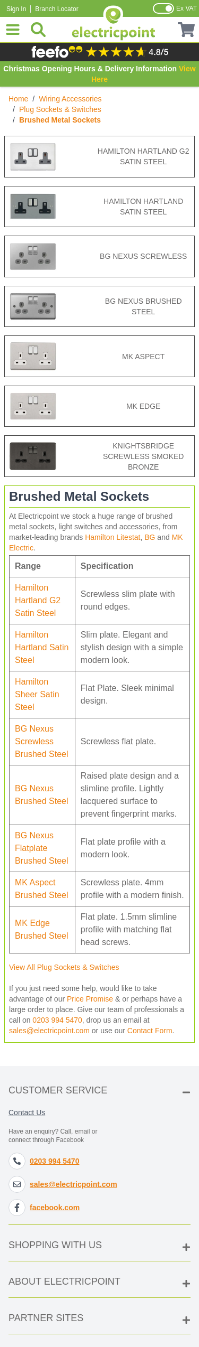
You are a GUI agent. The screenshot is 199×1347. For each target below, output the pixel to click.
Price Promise (90, 999)
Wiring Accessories (70, 99)
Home (18, 99)
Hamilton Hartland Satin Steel (41, 647)
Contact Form (149, 1030)
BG (149, 537)
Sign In (16, 9)
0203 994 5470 (57, 1020)
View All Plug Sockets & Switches (64, 967)
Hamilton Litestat (112, 537)
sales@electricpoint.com (49, 1030)
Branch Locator (56, 9)
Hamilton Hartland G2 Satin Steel (37, 600)
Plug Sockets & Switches (60, 109)
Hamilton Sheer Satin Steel (37, 694)
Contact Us (26, 1112)
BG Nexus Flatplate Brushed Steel (41, 848)
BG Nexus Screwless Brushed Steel (41, 741)
